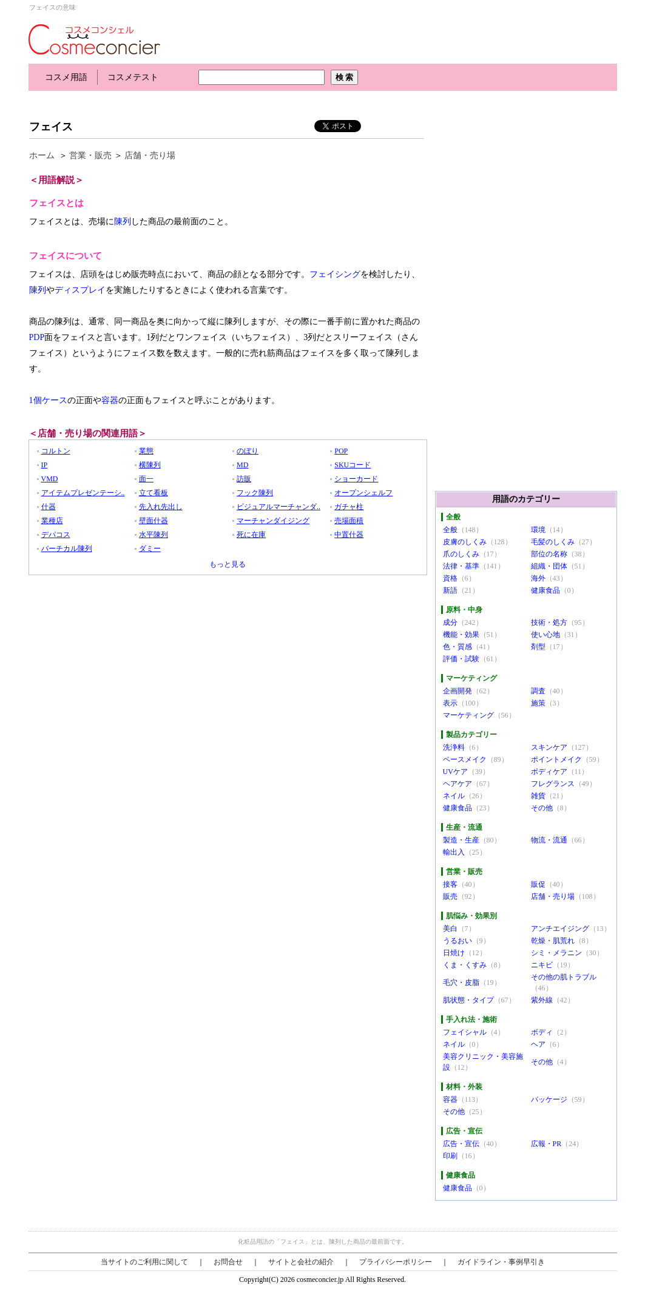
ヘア (538, 1044)
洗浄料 (454, 747)
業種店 (52, 520)
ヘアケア (457, 783)
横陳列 (150, 465)
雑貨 (538, 796)
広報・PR (546, 1143)
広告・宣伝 (461, 1143)
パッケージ (549, 1099)
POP (341, 451)
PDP (37, 337)
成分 (450, 622)
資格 (450, 578)
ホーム (42, 155)
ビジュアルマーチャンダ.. (278, 506)
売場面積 (348, 520)
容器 (109, 400)
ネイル (454, 796)
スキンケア (549, 747)
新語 (450, 590)
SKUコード (352, 465)
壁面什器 (153, 520)
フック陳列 (255, 493)
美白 (450, 928)
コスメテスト (132, 77)
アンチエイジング (560, 928)
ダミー (150, 548)
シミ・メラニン (556, 953)
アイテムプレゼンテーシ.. (83, 493)
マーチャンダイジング (273, 520)
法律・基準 (461, 566)
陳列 (122, 221)
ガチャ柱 (348, 506)
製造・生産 (461, 840)
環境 (538, 529)
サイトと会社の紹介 (301, 1262)
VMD (49, 479)
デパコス (55, 534)
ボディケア (549, 771)
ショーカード (356, 479)
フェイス (51, 127)
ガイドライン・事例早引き (501, 1262)
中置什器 (348, 534)
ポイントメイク (556, 759)
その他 (542, 808)
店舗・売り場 (149, 155)
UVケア (455, 771)
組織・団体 (549, 566)
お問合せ (228, 1262)
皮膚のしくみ (465, 542)
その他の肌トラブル (563, 977)
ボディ (542, 1032)
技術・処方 (549, 622)
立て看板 (153, 493)
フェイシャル (465, 1032)
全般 (450, 529)
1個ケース (48, 400)
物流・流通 (549, 840)
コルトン (55, 451)
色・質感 (457, 646)
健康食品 (545, 590)
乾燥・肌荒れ (553, 940)
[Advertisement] (249, 101)
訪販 (244, 479)
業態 (146, 451)
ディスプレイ (80, 290)
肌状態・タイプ (468, 1000)
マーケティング (468, 715)
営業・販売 (90, 155)
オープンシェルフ (363, 493)
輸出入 (454, 852)
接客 (450, 884)
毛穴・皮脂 (461, 982)
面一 (146, 479)
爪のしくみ (461, 554)
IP (44, 465)
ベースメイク (465, 759)
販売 (450, 896)
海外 (538, 578)
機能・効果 (461, 634)
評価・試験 (461, 659)
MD (242, 465)
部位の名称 (549, 554)
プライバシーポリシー (395, 1262)
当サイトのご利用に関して (144, 1262)
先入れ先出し (161, 506)
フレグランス (553, 783)
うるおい (457, 940)
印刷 (450, 1156)
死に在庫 (251, 534)
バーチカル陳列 (66, 548)
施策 (538, 703)
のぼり (247, 451)
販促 (538, 884)
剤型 (538, 646)
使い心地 (545, 634)
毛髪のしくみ (553, 542)
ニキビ (542, 965)
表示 (450, 703)
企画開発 (457, 691)
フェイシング (334, 274)
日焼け (454, 953)
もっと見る (227, 564)
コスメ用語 (66, 77)
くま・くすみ (465, 965)
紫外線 (542, 1000)
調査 (538, 691)
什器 (48, 506)
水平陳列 (153, 534)
